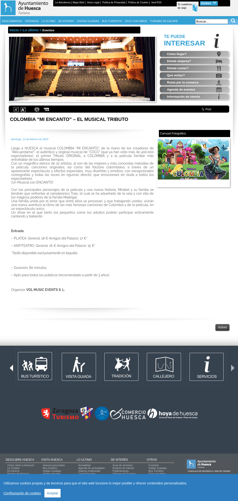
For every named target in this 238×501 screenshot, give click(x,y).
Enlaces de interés (123, 468)
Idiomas (209, 3)
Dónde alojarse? (179, 61)
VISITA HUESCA (51, 459)
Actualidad (84, 465)
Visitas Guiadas (52, 470)
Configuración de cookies (22, 493)
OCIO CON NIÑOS (136, 21)
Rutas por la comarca (182, 82)
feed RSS (156, 2)
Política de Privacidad (113, 2)
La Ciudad (13, 468)
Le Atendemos (63, 2)
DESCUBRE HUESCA (20, 459)
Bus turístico (50, 468)
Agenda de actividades (91, 468)
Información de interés (183, 96)
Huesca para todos (54, 465)
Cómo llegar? (177, 54)
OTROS (152, 459)
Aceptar (52, 493)
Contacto (153, 465)
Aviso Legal (93, 2)
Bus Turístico (156, 470)
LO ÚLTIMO (84, 459)
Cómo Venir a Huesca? (20, 465)
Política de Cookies (138, 2)
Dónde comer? (178, 68)
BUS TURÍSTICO (112, 21)
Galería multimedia (89, 470)
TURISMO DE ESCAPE (164, 21)
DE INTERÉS (119, 459)
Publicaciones (121, 470)
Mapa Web (78, 2)
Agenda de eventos (181, 89)
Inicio (14, 30)
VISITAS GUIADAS (88, 21)
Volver (222, 327)
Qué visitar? (176, 75)
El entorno (13, 470)
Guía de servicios (123, 465)
